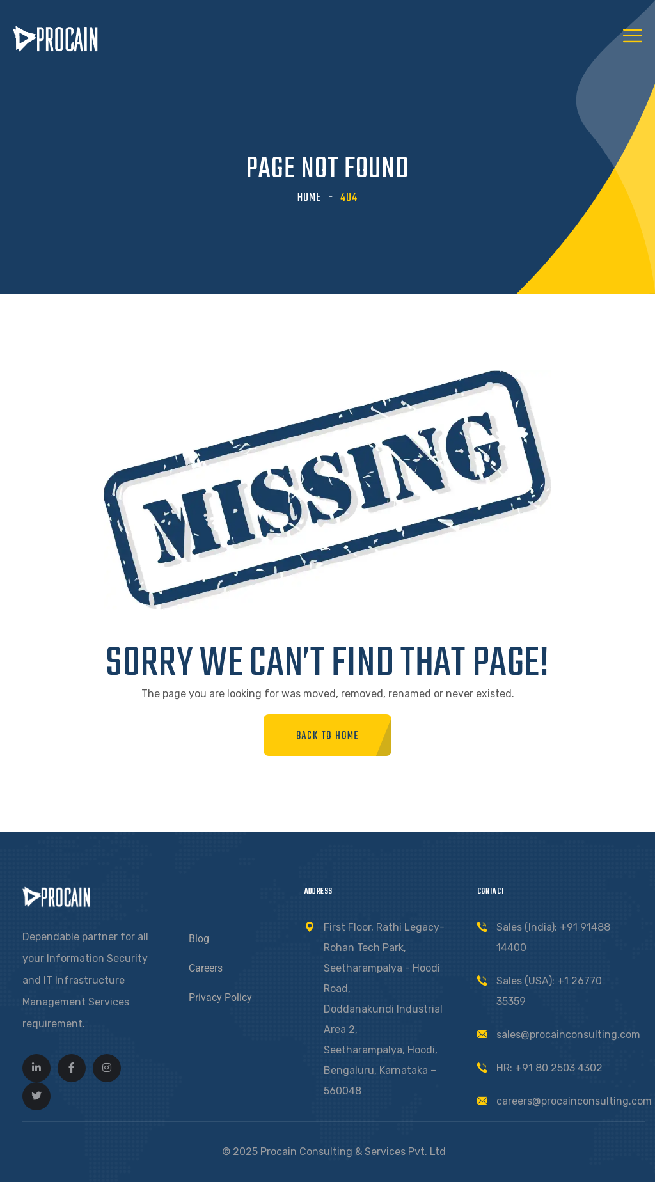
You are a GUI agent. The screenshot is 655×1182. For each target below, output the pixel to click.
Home (309, 198)
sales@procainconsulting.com (568, 1034)
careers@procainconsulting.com (574, 1101)
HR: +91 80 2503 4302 (549, 1068)
